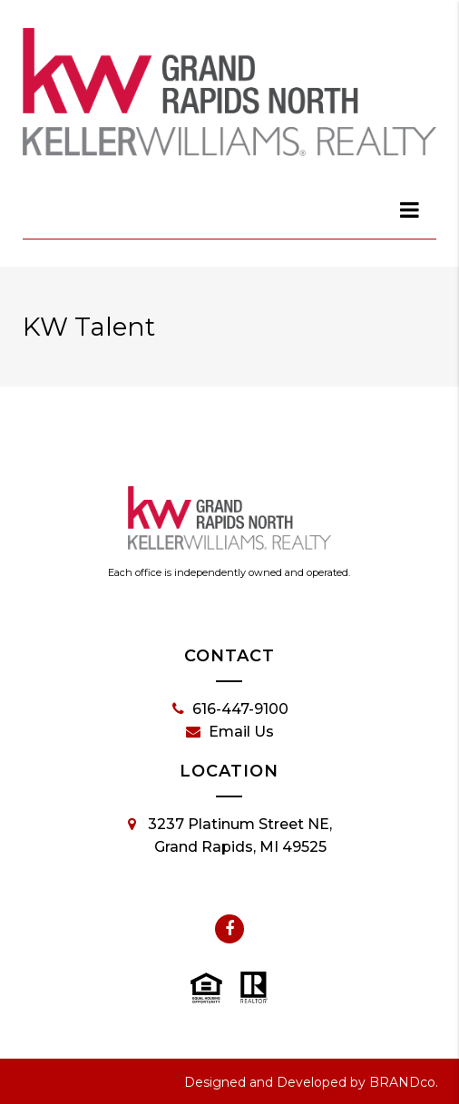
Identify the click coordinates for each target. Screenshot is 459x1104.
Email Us (230, 732)
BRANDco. (403, 1082)
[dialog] (410, 209)
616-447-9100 (230, 709)
